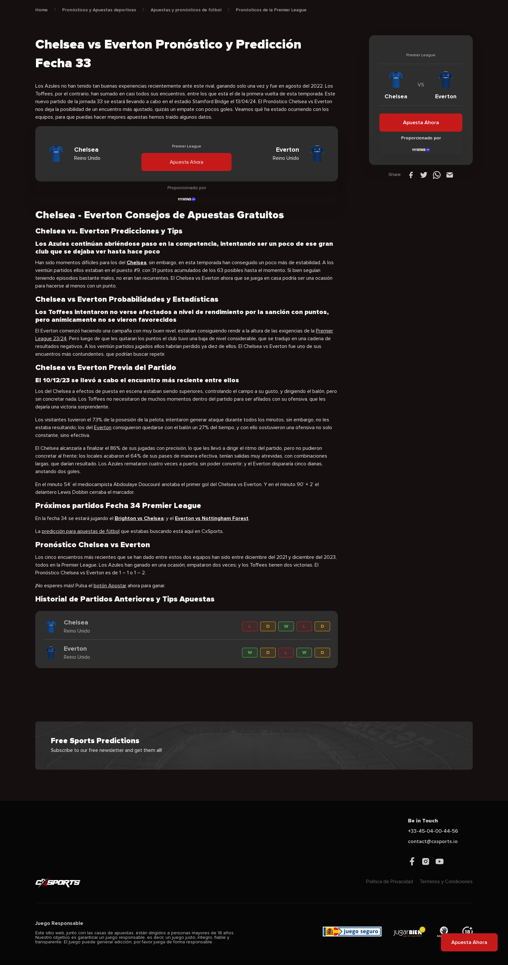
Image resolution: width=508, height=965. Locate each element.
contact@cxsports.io (433, 841)
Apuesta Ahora (186, 161)
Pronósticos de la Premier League (271, 10)
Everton (102, 427)
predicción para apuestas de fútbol (81, 531)
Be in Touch (423, 821)
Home (41, 10)
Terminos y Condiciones (446, 881)
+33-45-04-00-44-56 (433, 831)
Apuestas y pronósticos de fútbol (186, 10)
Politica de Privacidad (389, 881)
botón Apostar (110, 585)
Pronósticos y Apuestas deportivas (99, 10)
